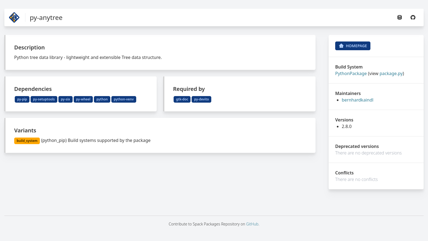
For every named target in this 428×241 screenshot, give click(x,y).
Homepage (353, 46)
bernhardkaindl (357, 100)
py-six (65, 99)
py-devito (201, 99)
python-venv (124, 99)
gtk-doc (182, 99)
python (102, 99)
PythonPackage (351, 73)
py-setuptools (44, 99)
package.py (391, 73)
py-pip (22, 99)
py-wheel (83, 99)
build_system (27, 140)
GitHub (252, 224)
